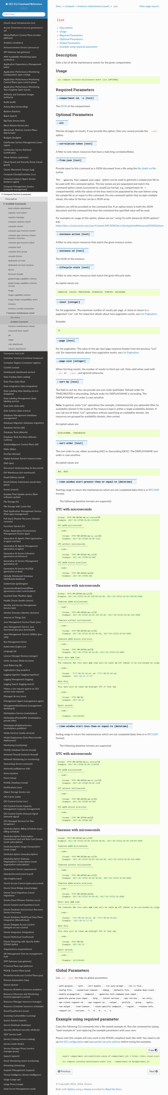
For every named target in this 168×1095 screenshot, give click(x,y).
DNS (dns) (9, 463)
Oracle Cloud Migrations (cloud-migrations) (19, 894)
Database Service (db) (14, 428)
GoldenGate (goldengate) (16, 584)
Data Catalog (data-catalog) (17, 377)
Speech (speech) (12, 1056)
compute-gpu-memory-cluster (22, 231)
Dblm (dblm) (10, 449)
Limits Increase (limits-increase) (19, 661)
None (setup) (10, 778)
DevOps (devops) (12, 454)
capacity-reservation (17, 213)
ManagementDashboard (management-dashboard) (23, 707)
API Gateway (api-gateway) (17, 52)
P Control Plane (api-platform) (18, 966)
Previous (64, 1071)
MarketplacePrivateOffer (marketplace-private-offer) (22, 719)
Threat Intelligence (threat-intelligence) (22, 1075)
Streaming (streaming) (14, 1065)
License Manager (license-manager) (21, 656)
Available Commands (14, 204)
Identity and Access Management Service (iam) (20, 606)
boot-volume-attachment (19, 208)
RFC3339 (154, 490)
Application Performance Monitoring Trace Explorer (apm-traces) (21, 88)
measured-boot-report (18, 331)
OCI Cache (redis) (12, 797)
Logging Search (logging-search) (19, 684)
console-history (15, 256)
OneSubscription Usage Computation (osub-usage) (22, 848)
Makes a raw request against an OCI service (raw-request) (21, 690)
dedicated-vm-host (16, 261)
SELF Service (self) (12, 1034)
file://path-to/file (147, 168)
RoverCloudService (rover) (16, 1011)
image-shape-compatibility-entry (23, 300)
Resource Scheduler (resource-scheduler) (23, 1006)
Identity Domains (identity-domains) (21, 613)
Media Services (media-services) (19, 733)
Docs (59, 6)
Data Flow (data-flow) (14, 382)
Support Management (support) (19, 1070)
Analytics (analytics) (13, 43)
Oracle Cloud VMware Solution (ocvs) (22, 900)
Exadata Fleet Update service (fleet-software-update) (21, 495)
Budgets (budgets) (12, 138)
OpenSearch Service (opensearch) (20, 869)
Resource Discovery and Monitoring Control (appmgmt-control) (21, 995)
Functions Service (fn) (14, 526)
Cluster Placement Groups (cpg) (19, 169)
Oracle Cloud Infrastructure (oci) (19, 23)
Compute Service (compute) (16, 194)
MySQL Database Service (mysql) (20, 750)
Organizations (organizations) (18, 949)
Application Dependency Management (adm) (22, 65)
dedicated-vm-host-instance (21, 265)
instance (12, 304)
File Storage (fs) (11, 502)
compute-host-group (17, 252)
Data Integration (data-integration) (20, 386)
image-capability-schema (19, 295)
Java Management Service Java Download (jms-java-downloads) (19, 628)
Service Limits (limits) (14, 1044)
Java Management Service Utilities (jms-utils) (23, 635)
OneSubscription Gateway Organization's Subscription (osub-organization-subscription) (20, 862)
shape (10, 340)
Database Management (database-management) (20, 416)
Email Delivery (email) (14, 477)
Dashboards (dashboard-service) (19, 372)
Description (11, 199)
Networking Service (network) (18, 764)
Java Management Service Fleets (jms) (22, 622)
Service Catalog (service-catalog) (19, 1039)
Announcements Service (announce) (21, 47)
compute (70, 6)
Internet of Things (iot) (15, 617)
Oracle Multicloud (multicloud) (19, 937)
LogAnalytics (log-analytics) (17, 670)
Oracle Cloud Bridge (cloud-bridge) (20, 888)
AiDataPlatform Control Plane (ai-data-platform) (22, 36)
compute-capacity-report (19, 222)
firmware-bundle (15, 274)
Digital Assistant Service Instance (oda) (22, 458)
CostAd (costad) (11, 367)
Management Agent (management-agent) (24, 701)
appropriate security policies (105, 1042)
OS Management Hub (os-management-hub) (23, 955)
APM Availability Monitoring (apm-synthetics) (20, 58)
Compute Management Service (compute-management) (19, 188)
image (11, 291)
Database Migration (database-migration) (24, 423)
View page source (149, 6)
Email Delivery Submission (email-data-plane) (22, 483)
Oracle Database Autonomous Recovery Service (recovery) (23, 911)
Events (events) (11, 489)
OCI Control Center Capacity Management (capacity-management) (22, 807)
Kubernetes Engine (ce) (15, 647)
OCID (64, 106)
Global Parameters (70, 43)
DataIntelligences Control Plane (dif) (21, 444)
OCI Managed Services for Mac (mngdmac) (19, 822)
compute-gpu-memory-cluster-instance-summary (22, 236)
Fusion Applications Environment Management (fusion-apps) (20, 532)
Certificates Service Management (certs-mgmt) (23, 144)
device (11, 270)
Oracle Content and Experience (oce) (22, 905)
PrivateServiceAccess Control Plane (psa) (23, 975)
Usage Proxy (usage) (13, 1084)
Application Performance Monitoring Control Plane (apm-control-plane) (21, 81)
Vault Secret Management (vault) (20, 1089)
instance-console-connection (21, 309)
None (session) (11, 773)
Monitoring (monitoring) (15, 745)
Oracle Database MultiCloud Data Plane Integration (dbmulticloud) (23, 918)
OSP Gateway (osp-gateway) (17, 961)
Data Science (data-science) (17, 411)
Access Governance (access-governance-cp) (23, 29)
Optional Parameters (71, 39)
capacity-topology (16, 217)
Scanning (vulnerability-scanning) (20, 1016)
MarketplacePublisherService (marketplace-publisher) (18, 727)
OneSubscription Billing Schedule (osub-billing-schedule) (23, 830)
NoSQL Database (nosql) (16, 783)
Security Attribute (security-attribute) (22, 1030)
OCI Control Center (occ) (16, 801)
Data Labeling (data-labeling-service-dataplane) (21, 392)
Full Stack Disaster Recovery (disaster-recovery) (22, 520)
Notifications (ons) (13, 787)
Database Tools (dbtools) (16, 432)
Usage (63, 31)
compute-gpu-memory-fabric (21, 243)
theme (87, 1089)
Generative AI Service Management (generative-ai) (21, 562)
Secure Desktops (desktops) (17, 1025)
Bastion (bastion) (12, 111)
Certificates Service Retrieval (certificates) (17, 151)
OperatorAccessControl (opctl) (18, 874)
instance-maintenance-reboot (21, 326)
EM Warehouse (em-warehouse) (19, 472)
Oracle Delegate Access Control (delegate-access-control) (19, 926)
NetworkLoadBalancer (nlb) (17, 768)
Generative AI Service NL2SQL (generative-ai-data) (18, 570)
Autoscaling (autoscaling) (16, 107)
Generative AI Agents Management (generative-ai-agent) (21, 547)
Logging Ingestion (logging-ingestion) (21, 675)
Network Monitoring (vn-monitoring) (21, 759)
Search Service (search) (15, 1020)
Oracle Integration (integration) (19, 932)
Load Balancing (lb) (13, 665)
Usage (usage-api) (12, 1079)
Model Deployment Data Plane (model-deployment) (23, 739)
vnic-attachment (15, 344)
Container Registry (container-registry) (22, 363)
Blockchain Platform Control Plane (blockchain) (20, 131)
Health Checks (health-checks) (18, 600)
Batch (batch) (10, 116)
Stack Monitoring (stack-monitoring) (21, 1061)
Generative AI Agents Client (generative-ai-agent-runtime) (23, 540)
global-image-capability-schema (22, 279)
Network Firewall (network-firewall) (21, 754)
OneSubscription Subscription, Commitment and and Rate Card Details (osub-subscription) (23, 839)
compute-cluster (15, 226)
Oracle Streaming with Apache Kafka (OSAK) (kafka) (22, 943)
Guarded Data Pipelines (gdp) (18, 596)
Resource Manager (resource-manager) (22, 1002)
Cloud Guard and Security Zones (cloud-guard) (23, 163)
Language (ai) (10, 651)
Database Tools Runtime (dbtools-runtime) (20, 438)
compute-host (14, 247)
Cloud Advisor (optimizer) (16, 157)
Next (153, 1071)
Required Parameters (71, 35)
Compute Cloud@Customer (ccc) (20, 174)
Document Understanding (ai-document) (23, 468)
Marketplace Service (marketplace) (20, 713)
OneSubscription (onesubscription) (21, 854)
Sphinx (71, 1089)
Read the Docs (113, 1089)
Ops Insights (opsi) (13, 878)
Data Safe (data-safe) (14, 406)
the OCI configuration (71, 1042)
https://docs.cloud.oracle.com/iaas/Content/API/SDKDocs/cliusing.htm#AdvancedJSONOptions (110, 226)
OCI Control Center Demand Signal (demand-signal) (21, 815)
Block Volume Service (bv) (16, 125)
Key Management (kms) (15, 642)
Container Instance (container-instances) (23, 358)
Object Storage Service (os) (17, 792)
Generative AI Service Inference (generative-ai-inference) (19, 555)
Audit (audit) (10, 102)
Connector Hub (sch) (14, 353)
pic (9, 335)
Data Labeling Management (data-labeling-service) (20, 399)
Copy (153, 1050)
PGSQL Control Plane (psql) (17, 971)
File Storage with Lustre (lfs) (17, 506)
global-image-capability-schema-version (22, 284)
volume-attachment (17, 349)
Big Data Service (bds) (14, 121)
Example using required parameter (79, 47)
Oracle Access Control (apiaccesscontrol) (23, 883)
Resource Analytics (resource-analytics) (23, 989)
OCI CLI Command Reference (25, 4)
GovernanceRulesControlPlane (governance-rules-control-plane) (19, 589)
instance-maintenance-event (20, 313)
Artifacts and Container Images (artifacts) (19, 96)
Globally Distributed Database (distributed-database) (18, 577)
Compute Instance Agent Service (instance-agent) (20, 180)
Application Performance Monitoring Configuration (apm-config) (21, 73)
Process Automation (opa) (16, 980)
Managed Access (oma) (15, 696)
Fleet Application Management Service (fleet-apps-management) (22, 512)
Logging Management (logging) (18, 679)
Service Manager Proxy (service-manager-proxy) (19, 1050)
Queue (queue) (11, 985)
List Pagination (148, 314)
